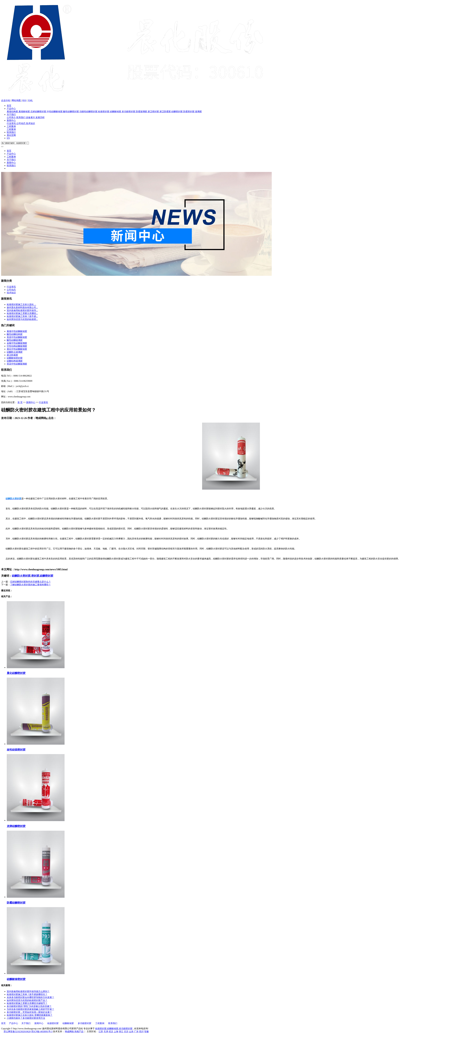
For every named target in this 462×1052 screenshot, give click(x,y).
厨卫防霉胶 (165, 111)
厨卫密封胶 (154, 111)
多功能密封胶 (129, 111)
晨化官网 (11, 135)
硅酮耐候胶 (116, 111)
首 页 (20, 402)
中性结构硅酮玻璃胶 (17, 346)
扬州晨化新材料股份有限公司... (22, 307)
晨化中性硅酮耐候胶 (17, 349)
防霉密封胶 (189, 111)
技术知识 (30, 123)
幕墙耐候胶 (24, 111)
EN (8, 138)
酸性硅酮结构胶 (15, 334)
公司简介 (11, 117)
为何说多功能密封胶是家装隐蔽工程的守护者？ (30, 1009)
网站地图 (16, 100)
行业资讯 (11, 123)
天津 (106, 1031)
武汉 (111, 1031)
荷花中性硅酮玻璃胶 (17, 364)
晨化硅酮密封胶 (16, 673)
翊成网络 (69, 1031)
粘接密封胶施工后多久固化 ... (21, 304)
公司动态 (21, 123)
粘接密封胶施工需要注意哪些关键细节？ (27, 1003)
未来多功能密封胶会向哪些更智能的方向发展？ (30, 997)
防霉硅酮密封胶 (16, 902)
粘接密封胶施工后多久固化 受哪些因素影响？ (29, 1015)
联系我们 (21, 117)
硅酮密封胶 (177, 111)
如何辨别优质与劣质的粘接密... (22, 319)
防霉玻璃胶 (142, 111)
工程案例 (11, 126)
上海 (116, 1031)
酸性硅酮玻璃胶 (15, 340)
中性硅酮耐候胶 (55, 111)
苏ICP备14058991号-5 (41, 1031)
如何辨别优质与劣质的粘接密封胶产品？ (27, 1000)
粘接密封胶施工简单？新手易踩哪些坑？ (27, 994)
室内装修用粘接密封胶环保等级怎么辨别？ (28, 991)
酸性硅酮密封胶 (71, 111)
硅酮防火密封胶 (21, 575)
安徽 (146, 1031)
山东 (131, 1031)
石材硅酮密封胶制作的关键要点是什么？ (30, 581)
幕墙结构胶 (13, 111)
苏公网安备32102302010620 (17, 1031)
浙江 (121, 1031)
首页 (9, 105)
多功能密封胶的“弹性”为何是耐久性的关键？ (29, 1006)
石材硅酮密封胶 (38, 111)
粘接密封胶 (104, 111)
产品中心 (11, 108)
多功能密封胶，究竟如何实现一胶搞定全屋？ (29, 1012)
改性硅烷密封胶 (16, 749)
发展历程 (40, 117)
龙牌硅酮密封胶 (16, 826)
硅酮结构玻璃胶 (15, 361)
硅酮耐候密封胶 (15, 358)
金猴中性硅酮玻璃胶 (17, 343)
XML (30, 100)
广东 (136, 1031)
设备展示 (31, 117)
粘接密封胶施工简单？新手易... (22, 316)
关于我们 (11, 114)
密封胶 (35, 575)
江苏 (101, 1031)
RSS (24, 100)
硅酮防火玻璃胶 (15, 352)
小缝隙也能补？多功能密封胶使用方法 (26, 1018)
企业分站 (5, 100)
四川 (141, 1031)
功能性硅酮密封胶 (88, 111)
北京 (126, 1031)
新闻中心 (11, 120)
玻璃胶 (198, 111)
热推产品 (78, 1031)
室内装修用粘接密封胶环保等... (22, 310)
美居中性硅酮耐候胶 (17, 337)
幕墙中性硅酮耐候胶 (17, 331)
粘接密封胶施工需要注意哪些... (22, 313)
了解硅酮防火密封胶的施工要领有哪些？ (30, 584)
